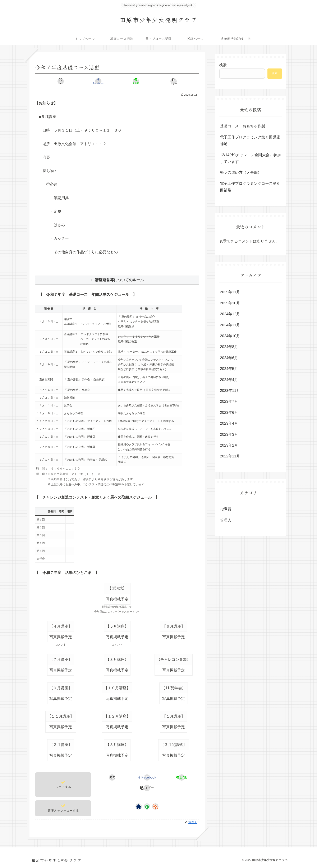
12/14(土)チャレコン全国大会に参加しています (250, 158)
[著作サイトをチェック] (138, 806)
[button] (158, 81)
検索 (223, 65)
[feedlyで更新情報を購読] (147, 806)
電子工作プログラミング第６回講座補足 (250, 140)
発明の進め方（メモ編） (240, 172)
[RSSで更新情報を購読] (155, 806)
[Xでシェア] (76, 81)
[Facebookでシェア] (103, 81)
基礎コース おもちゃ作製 (242, 126)
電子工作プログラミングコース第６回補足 (250, 186)
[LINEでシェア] (131, 81)
